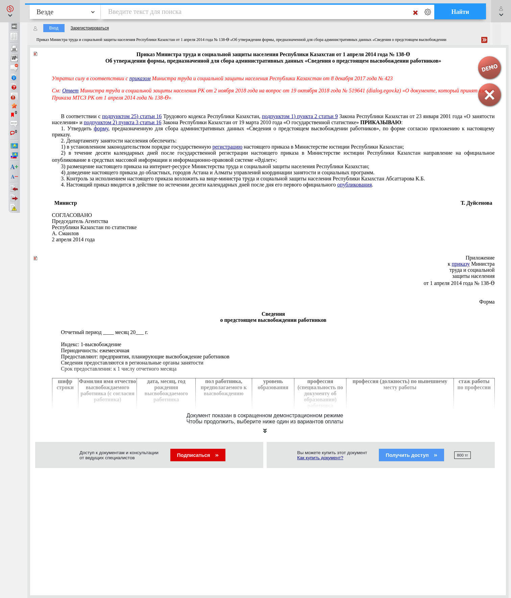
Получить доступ (411, 455)
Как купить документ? (320, 457)
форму (101, 128)
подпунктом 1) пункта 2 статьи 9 (300, 116)
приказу (461, 264)
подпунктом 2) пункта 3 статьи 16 (123, 122)
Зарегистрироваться (90, 28)
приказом (140, 78)
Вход (53, 28)
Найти (460, 11)
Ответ (70, 90)
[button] (10, 11)
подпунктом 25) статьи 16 (132, 116)
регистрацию (227, 147)
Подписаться (198, 455)
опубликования (354, 184)
